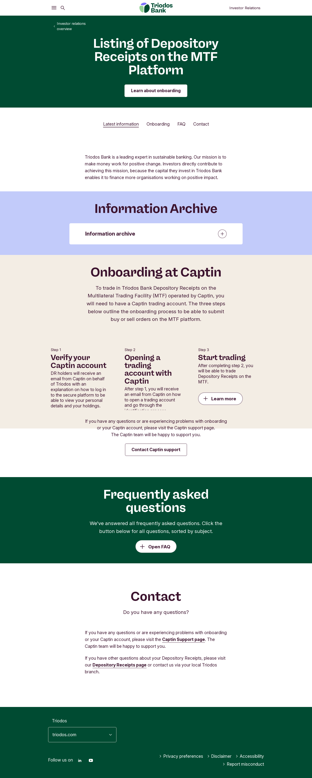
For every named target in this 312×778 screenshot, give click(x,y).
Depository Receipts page (120, 665)
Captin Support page (183, 639)
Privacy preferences (181, 756)
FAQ (181, 124)
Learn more (219, 398)
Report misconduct (243, 764)
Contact (201, 124)
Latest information (121, 124)
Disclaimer (219, 756)
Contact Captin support (156, 449)
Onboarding (158, 124)
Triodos (59, 720)
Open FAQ (159, 546)
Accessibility (250, 756)
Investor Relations (244, 8)
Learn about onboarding (156, 90)
